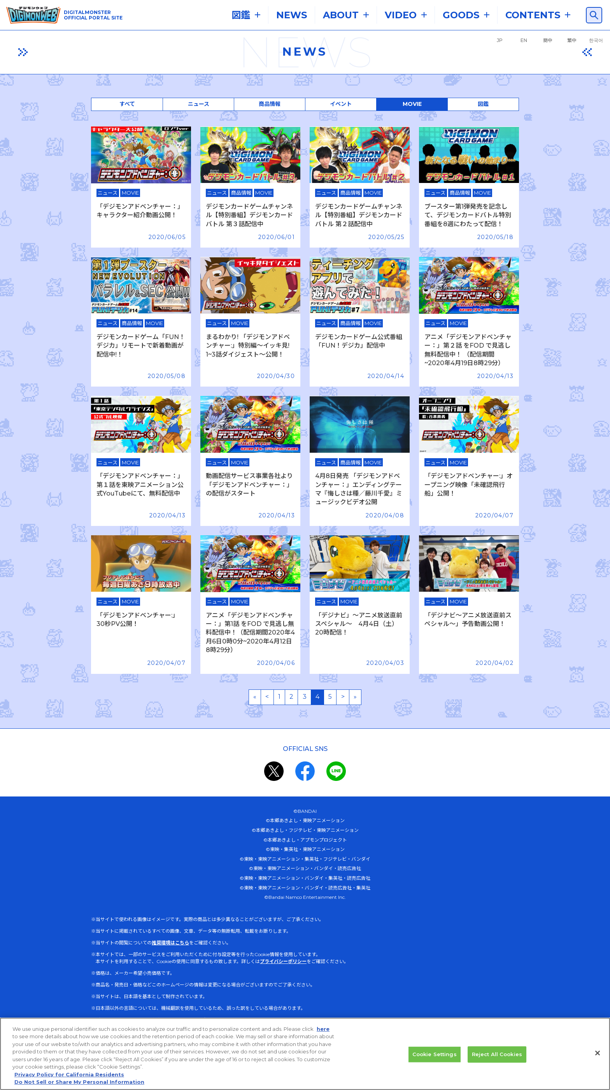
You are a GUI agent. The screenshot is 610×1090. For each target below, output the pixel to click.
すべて (127, 103)
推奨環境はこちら (170, 943)
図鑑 (483, 103)
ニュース (198, 103)
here (323, 1030)
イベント (341, 103)
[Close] (597, 1054)
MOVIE (412, 103)
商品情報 (269, 103)
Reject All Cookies (497, 1055)
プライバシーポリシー (283, 961)
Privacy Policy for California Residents (69, 1076)
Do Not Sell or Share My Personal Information (79, 1083)
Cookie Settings (434, 1055)
